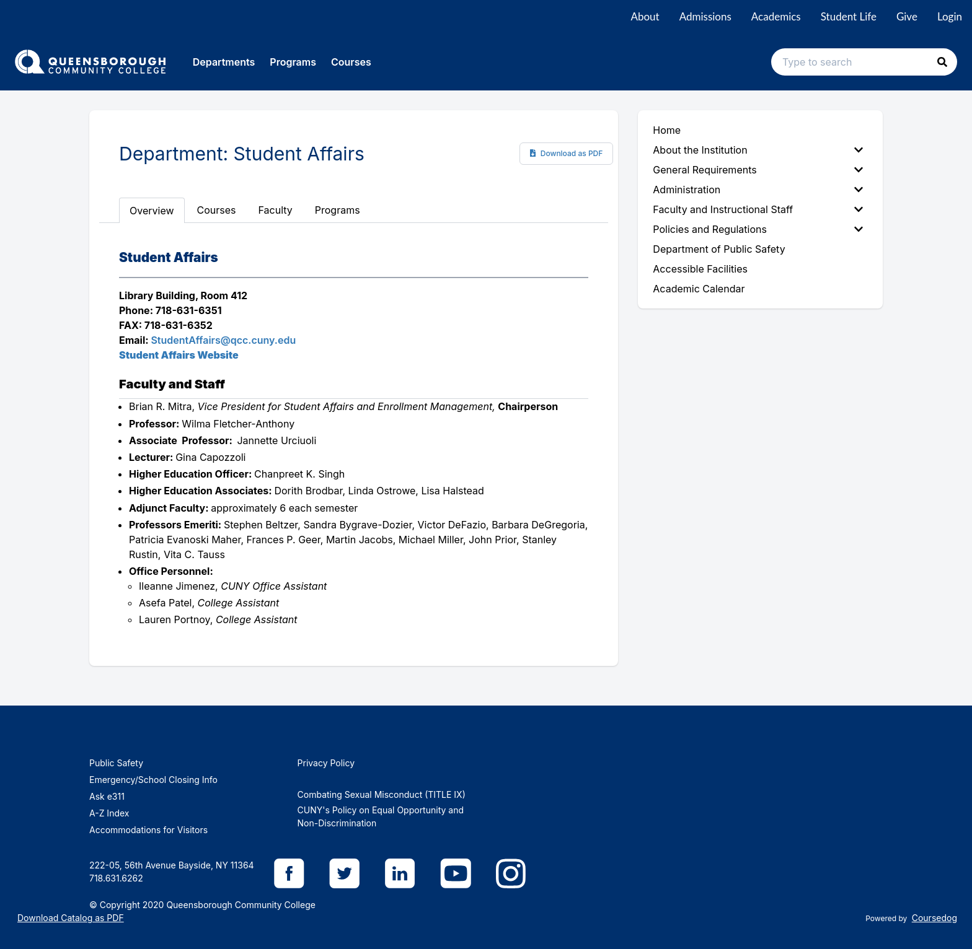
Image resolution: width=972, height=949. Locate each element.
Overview (152, 210)
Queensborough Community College (241, 904)
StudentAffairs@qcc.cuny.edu (223, 340)
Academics (776, 16)
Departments (224, 62)
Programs (293, 62)
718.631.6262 (116, 878)
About (644, 16)
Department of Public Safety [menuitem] (719, 249)
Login (949, 16)
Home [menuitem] (667, 130)
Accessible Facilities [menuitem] (700, 269)
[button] (942, 62)
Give (906, 16)
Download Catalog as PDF (70, 917)
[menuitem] (760, 150)
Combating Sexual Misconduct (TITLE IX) (382, 794)
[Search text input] (864, 62)
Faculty (275, 210)
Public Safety (116, 763)
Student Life (849, 16)
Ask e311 (107, 796)
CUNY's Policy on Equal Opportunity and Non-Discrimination (381, 816)
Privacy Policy (326, 763)
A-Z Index (109, 813)
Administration (758, 189)
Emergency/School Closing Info (153, 779)
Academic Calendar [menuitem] (698, 288)
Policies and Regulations (758, 229)
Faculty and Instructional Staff (758, 209)
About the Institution (758, 150)
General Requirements (758, 170)
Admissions (705, 16)
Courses (351, 62)
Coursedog (934, 917)
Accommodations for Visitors (148, 829)
